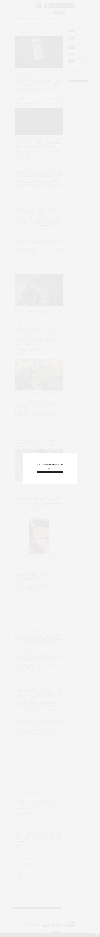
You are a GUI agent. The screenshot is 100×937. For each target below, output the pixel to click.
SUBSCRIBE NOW (50, 472)
